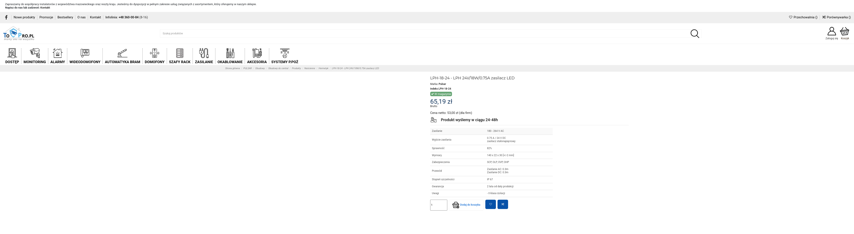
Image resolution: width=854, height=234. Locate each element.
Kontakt (45, 7)
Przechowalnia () (803, 17)
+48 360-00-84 (129, 17)
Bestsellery (65, 17)
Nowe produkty (25, 17)
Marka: (434, 84)
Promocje (46, 17)
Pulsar (442, 84)
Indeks (434, 88)
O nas (82, 17)
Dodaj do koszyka (466, 205)
